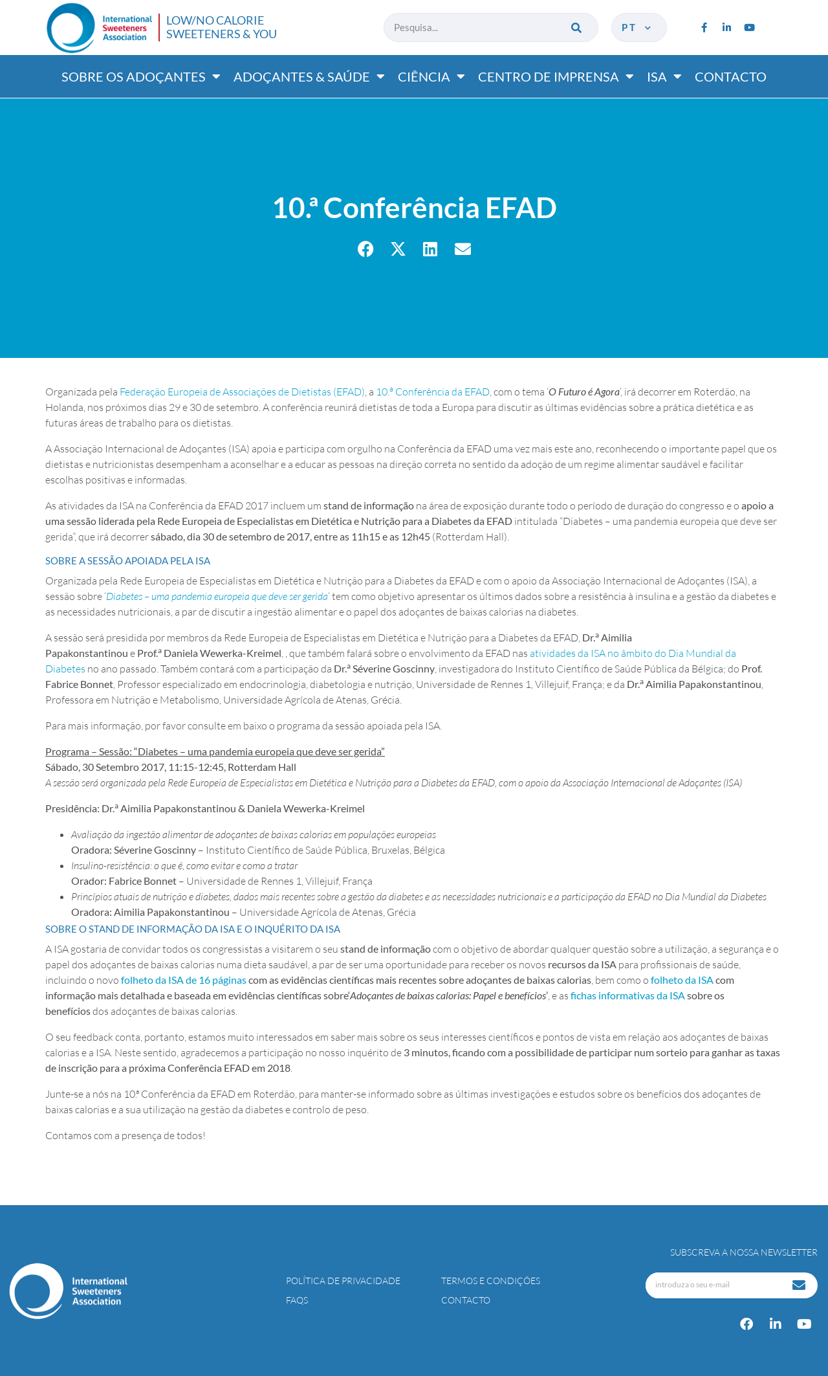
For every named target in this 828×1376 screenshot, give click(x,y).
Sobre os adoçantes (141, 76)
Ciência (431, 76)
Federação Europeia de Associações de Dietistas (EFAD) (242, 391)
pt (637, 27)
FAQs (297, 1299)
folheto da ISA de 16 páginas (183, 979)
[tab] (414, 560)
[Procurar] (577, 27)
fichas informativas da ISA (628, 995)
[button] (365, 248)
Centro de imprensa (556, 76)
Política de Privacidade (343, 1280)
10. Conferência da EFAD (433, 391)
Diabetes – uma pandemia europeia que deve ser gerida (217, 596)
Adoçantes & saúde (309, 76)
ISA (664, 76)
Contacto (731, 76)
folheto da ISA (682, 979)
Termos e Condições (490, 1280)
